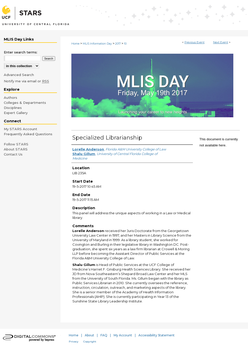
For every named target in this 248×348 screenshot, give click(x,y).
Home (75, 43)
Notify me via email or (26, 81)
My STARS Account (20, 129)
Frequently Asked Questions (28, 134)
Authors (10, 97)
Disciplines (13, 108)
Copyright (89, 341)
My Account (123, 335)
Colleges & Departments (25, 103)
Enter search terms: (20, 52)
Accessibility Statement (156, 335)
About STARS (16, 149)
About (89, 335)
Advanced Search (19, 75)
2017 (118, 43)
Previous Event (194, 42)
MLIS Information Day (98, 43)
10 (125, 43)
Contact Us (13, 154)
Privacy (73, 341)
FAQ (103, 335)
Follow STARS (16, 144)
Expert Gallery (16, 113)
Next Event (220, 42)
